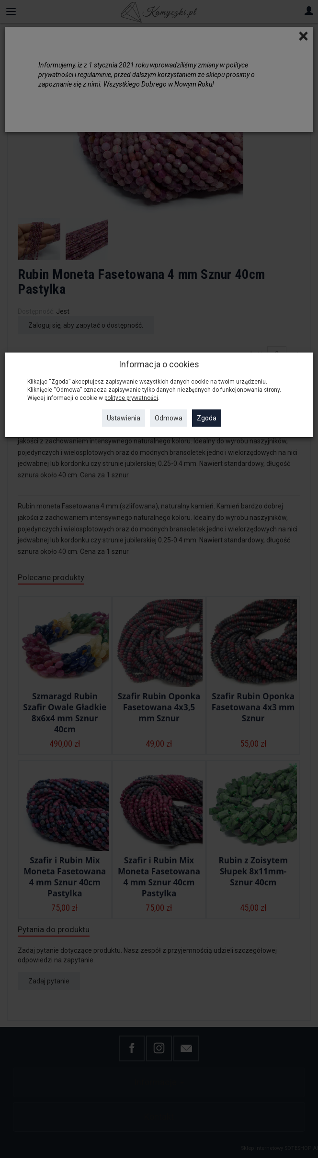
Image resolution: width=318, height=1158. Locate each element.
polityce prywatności (131, 398)
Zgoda (206, 418)
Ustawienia (123, 418)
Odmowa (168, 418)
